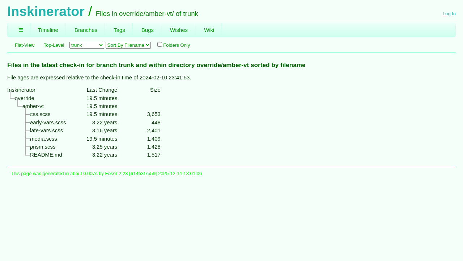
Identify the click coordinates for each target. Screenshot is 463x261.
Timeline (48, 30)
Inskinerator (46, 11)
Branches (86, 30)
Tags (119, 30)
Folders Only (173, 45)
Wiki (209, 30)
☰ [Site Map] (20, 30)
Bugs (147, 30)
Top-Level (54, 45)
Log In (449, 13)
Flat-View (24, 45)
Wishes (179, 30)
